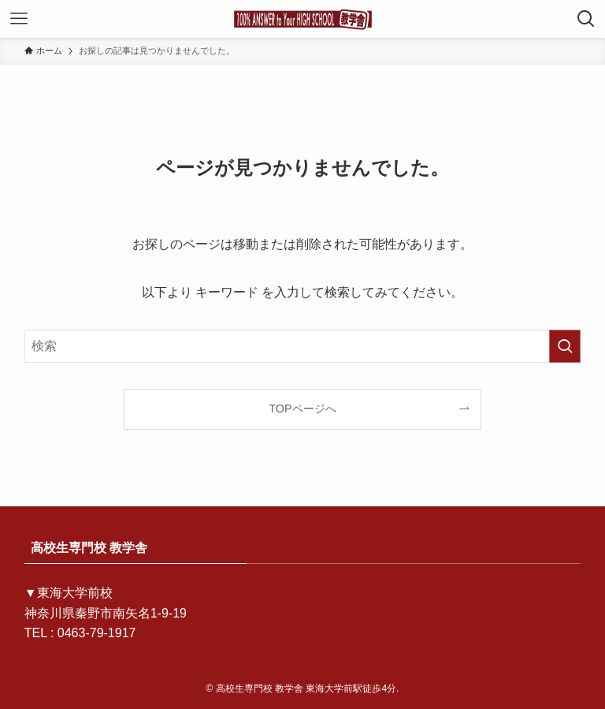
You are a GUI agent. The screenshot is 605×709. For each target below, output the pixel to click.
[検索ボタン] (586, 19)
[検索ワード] (302, 346)
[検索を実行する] (565, 346)
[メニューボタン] (19, 19)
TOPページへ (302, 408)
